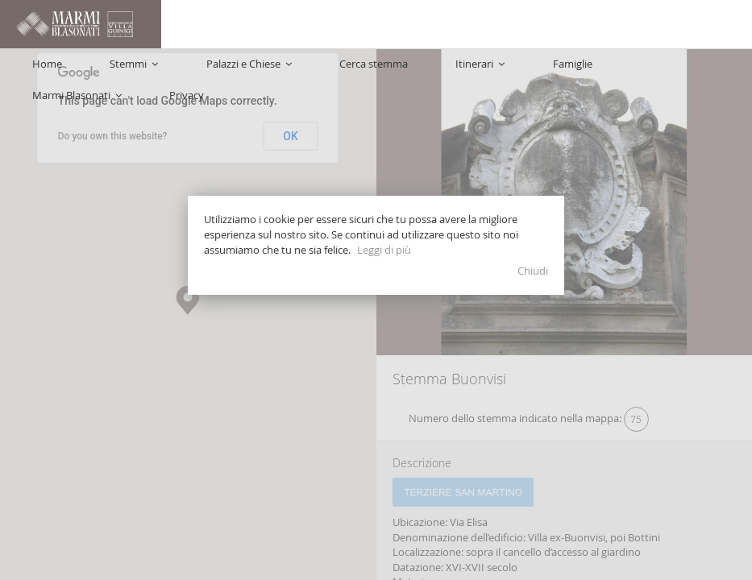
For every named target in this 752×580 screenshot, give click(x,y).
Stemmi (248, 24)
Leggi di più (384, 249)
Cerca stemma (424, 24)
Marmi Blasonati (640, 24)
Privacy (718, 24)
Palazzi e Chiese (331, 24)
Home (193, 24)
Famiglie (560, 24)
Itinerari (499, 24)
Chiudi (532, 270)
